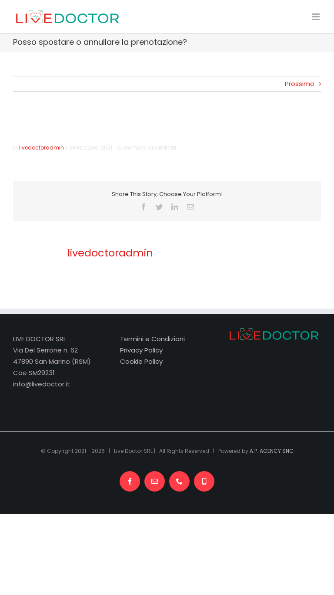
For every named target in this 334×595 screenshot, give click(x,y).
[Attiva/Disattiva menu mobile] (316, 16)
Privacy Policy (141, 350)
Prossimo (299, 83)
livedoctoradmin (41, 147)
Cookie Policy (141, 361)
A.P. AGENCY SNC (272, 451)
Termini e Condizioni (152, 338)
